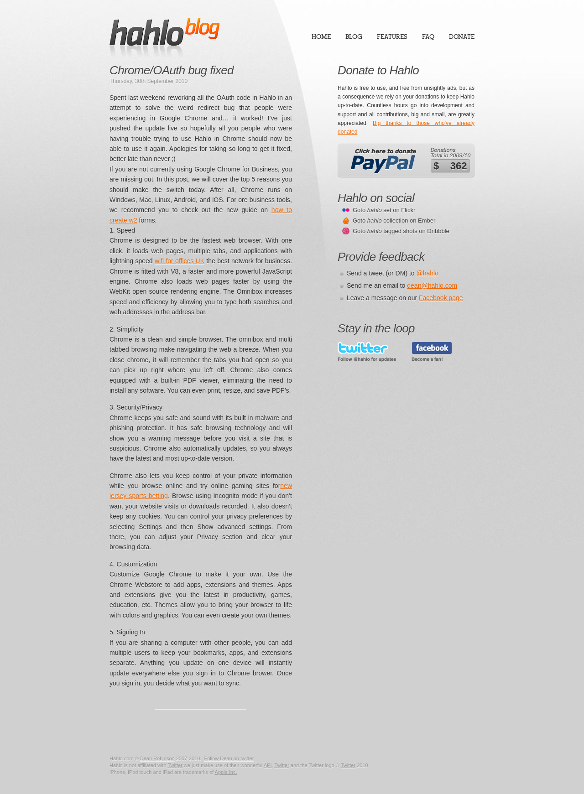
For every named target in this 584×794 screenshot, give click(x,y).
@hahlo (427, 273)
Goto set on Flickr (384, 210)
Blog (353, 36)
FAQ (428, 36)
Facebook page (441, 297)
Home (321, 36)
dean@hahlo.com (432, 285)
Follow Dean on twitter (229, 758)
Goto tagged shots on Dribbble (401, 231)
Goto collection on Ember (394, 220)
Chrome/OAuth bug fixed (172, 70)
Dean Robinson (157, 758)
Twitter (174, 765)
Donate (461, 36)
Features (392, 36)
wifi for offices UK (179, 261)
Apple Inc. (226, 772)
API (268, 765)
